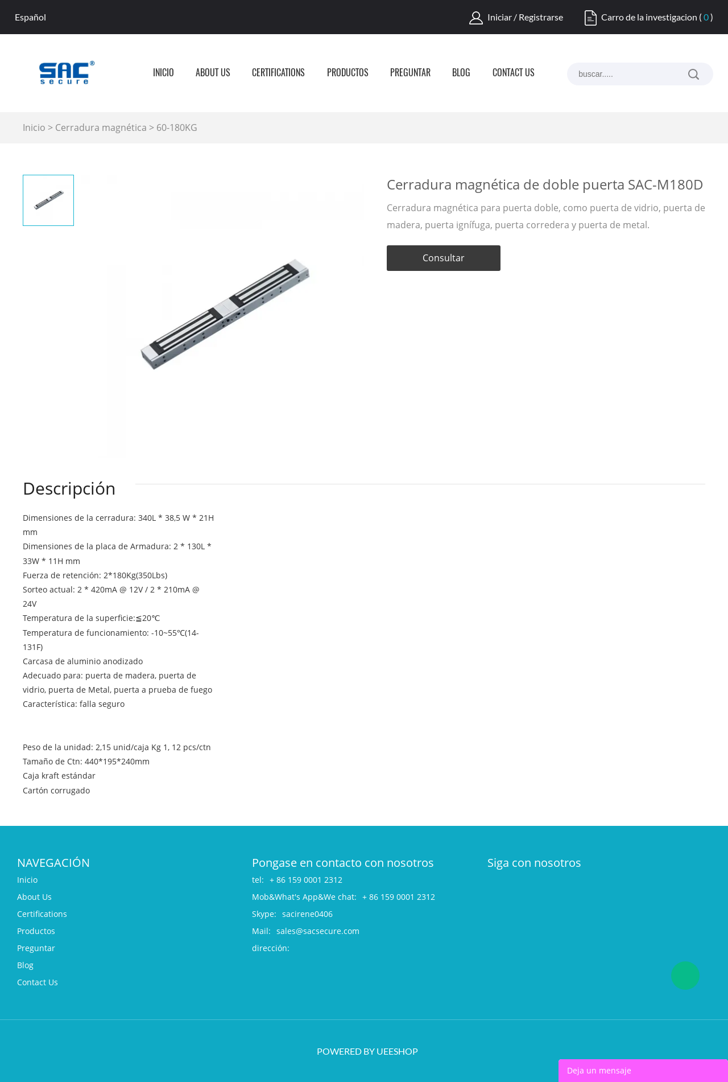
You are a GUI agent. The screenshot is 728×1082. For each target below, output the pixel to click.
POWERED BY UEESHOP (367, 1051)
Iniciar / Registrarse (525, 16)
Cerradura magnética (101, 127)
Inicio (163, 73)
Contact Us (514, 73)
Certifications (278, 73)
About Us (213, 73)
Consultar (444, 258)
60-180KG (176, 127)
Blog (461, 73)
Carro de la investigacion (649, 16)
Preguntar (410, 73)
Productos (348, 73)
